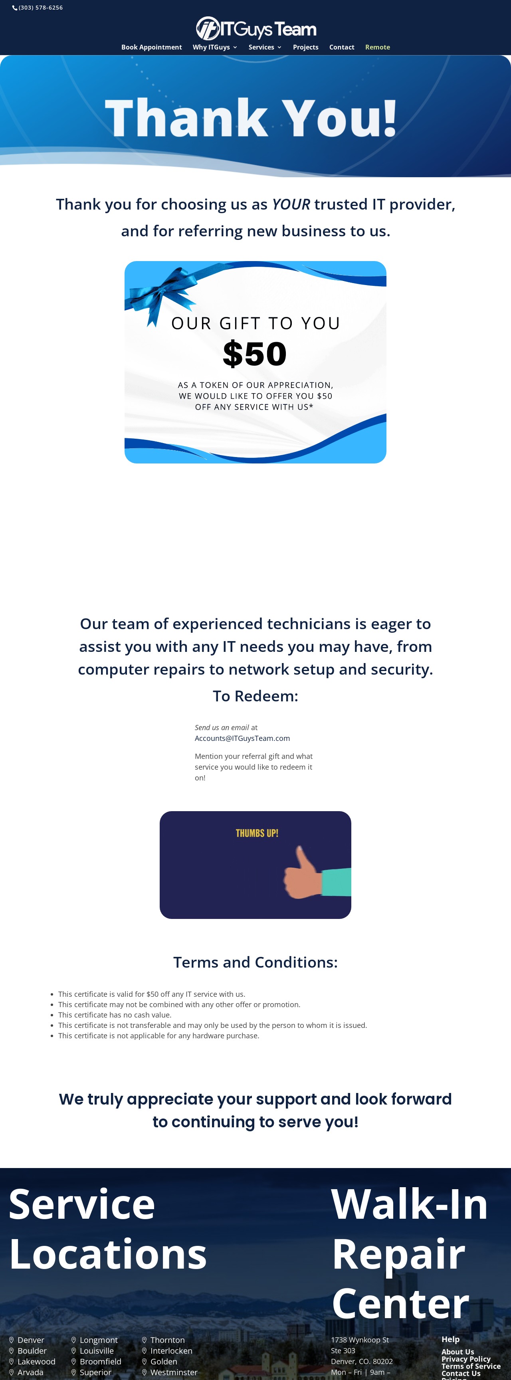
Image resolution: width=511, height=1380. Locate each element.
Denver (31, 1339)
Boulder (32, 1350)
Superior (95, 1372)
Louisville (97, 1350)
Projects (306, 47)
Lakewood (36, 1361)
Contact (342, 47)
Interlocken (171, 1350)
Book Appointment (151, 47)
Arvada (31, 1372)
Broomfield (100, 1361)
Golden (164, 1361)
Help (451, 1339)
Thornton (168, 1339)
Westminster (174, 1372)
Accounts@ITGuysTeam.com (242, 738)
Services (261, 47)
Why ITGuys (211, 47)
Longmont (99, 1339)
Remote (377, 47)
